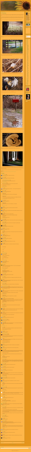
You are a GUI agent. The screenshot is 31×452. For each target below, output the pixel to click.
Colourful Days (27, 59)
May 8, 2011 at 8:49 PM (4, 275)
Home (12, 442)
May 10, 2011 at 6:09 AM (4, 395)
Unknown (3, 276)
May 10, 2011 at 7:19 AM (4, 405)
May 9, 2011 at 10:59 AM (4, 332)
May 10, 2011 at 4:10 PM (4, 430)
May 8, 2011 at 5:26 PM (4, 259)
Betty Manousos (4, 253)
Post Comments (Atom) (14, 444)
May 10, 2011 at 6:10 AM (4, 398)
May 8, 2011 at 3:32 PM (4, 236)
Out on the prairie (4, 174)
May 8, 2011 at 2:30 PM (4, 229)
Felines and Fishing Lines (28, 72)
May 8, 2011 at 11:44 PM (4, 296)
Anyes (3, 209)
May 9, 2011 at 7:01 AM (4, 315)
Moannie (3, 431)
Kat (2, 338)
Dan (2, 382)
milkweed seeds (9, 171)
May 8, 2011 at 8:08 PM (4, 272)
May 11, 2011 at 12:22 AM (4, 438)
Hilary (3, 234)
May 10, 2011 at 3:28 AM (4, 390)
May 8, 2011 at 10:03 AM (4, 186)
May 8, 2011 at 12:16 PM (4, 205)
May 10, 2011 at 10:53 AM (4, 419)
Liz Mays (3, 316)
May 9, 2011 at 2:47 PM (4, 354)
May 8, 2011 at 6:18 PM (4, 268)
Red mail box (12, 171)
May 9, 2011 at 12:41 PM (4, 345)
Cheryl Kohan (3, 415)
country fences (3, 171)
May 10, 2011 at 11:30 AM (4, 423)
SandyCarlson (3, 283)
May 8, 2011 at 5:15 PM (4, 252)
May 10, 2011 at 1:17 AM (4, 381)
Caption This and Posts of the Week (27, 68)
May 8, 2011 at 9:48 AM (4, 181)
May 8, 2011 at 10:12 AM (4, 192)
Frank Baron (3, 349)
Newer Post (2, 442)
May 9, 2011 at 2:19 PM (4, 348)
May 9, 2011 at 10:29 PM (4, 378)
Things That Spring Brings (27, 65)
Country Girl (3, 363)
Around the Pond (27, 55)
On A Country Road (28, 70)
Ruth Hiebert (3, 190)
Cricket (3, 391)
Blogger (18, 450)
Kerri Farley (3, 399)
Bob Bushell (3, 240)
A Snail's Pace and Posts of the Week (27, 57)
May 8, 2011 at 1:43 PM (4, 223)
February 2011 (27, 80)
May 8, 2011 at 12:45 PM (4, 208)
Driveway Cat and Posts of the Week (27, 63)
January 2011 (27, 81)
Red (2, 279)
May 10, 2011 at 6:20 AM (4, 401)
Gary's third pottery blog (4, 319)
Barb (2, 434)
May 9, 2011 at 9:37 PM (4, 362)
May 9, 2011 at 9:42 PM (4, 365)
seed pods (15, 171)
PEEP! (27, 66)
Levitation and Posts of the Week (28, 74)
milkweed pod (6, 171)
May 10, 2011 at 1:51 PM (4, 427)
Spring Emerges (27, 60)
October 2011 (27, 47)
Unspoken (3, 366)
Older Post (23, 442)
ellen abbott (3, 177)
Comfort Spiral (3, 248)
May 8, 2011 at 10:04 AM (4, 189)
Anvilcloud (3, 237)
